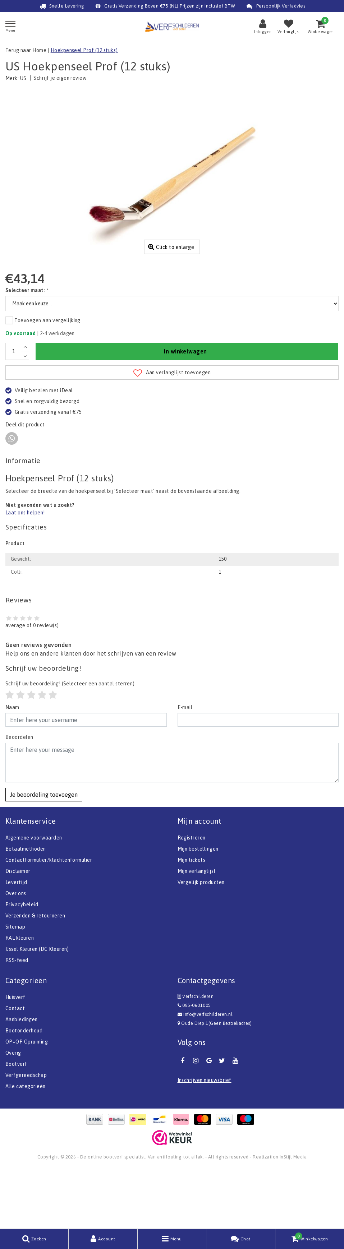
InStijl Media (293, 1215)
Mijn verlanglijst (197, 930)
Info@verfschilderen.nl (205, 1073)
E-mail (185, 766)
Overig (13, 1112)
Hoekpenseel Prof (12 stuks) (84, 50)
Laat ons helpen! (25, 571)
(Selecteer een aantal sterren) (70, 742)
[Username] (86, 779)
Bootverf (16, 1123)
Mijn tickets (192, 919)
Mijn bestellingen (198, 908)
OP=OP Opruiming (26, 1101)
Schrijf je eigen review (59, 78)
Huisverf (15, 1056)
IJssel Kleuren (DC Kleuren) (37, 1008)
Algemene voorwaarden (33, 896)
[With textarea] (172, 821)
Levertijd (16, 941)
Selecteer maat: (26, 349)
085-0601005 (194, 1064)
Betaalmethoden (25, 908)
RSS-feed (16, 1019)
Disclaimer (18, 930)
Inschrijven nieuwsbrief (204, 1139)
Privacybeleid (21, 963)
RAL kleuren (19, 997)
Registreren (192, 896)
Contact (15, 1067)
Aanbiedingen (21, 1078)
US (23, 78)
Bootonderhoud (23, 1089)
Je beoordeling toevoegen (44, 853)
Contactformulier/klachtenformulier (48, 919)
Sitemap (15, 986)
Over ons (15, 952)
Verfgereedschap (26, 1134)
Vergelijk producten (201, 941)
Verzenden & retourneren (35, 974)
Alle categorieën (25, 1145)
